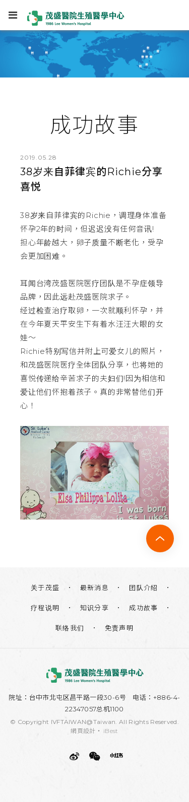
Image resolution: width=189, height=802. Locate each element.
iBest (110, 731)
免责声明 (119, 628)
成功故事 (143, 608)
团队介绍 (143, 588)
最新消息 (94, 588)
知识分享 (94, 608)
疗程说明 (45, 608)
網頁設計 (83, 731)
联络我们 (70, 628)
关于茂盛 (45, 588)
